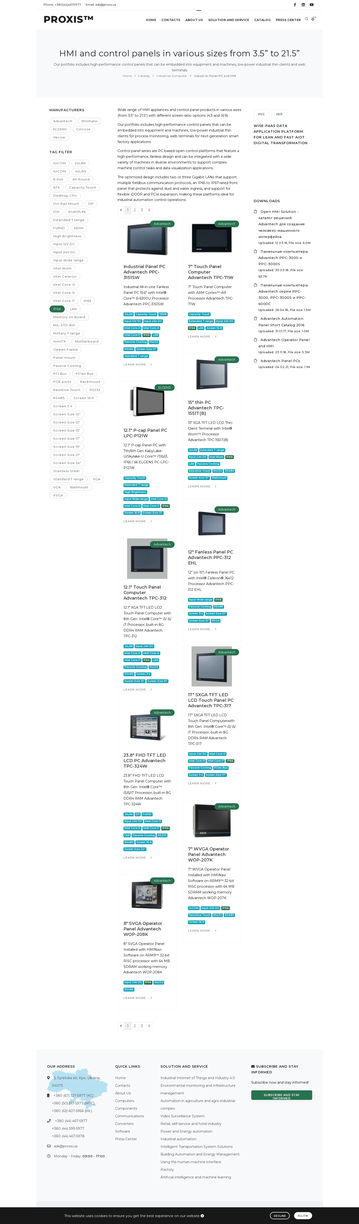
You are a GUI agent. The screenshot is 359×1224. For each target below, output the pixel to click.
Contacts (168, 20)
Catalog (261, 20)
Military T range (66, 333)
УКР (279, 114)
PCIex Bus (84, 373)
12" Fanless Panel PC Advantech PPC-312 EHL (210, 557)
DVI (56, 212)
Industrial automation (178, 1139)
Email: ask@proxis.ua (101, 4)
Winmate (89, 121)
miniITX (59, 341)
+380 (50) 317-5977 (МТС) (73, 1103)
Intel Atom (62, 268)
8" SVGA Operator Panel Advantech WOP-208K (142, 929)
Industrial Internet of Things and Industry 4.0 (198, 1078)
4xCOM (59, 171)
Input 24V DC (64, 252)
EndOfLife (77, 212)
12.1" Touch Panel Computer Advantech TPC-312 (144, 593)
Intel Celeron (64, 276)
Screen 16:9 (84, 398)
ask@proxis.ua (65, 1146)
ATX (56, 187)
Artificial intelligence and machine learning (196, 1177)
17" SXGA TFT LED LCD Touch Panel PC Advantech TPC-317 (211, 700)
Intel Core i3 (64, 284)
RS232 (95, 390)
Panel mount (64, 357)
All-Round (81, 179)
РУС (261, 114)
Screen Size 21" (66, 455)
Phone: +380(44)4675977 (62, 4)
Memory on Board (69, 317)
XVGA (58, 495)
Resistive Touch (66, 390)
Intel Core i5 (64, 293)
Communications (129, 1116)
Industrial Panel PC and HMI (214, 76)
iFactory (167, 1169)
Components (126, 1108)
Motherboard (87, 341)
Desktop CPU (65, 195)
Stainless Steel (66, 471)
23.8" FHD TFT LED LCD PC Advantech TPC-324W (144, 761)
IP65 (87, 301)
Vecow (59, 137)
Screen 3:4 (62, 406)
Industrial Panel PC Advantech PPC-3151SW (144, 272)
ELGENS (60, 129)
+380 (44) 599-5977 (68, 1128)
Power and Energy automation (186, 1131)
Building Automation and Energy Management (200, 1154)
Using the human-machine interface (191, 1162)
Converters (124, 1124)
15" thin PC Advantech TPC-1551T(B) (206, 408)
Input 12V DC (64, 244)
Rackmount (90, 382)
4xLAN (80, 171)
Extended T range (69, 220)
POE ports (62, 382)
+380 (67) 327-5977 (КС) (73, 1095)
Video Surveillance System (183, 1116)
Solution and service (227, 20)
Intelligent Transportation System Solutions (197, 1147)
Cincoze (83, 129)
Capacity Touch (82, 187)
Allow (303, 1215)
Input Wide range (68, 260)
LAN (73, 309)
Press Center (287, 20)
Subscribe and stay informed (282, 1096)
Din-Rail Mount (66, 204)
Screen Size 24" (67, 463)
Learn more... (138, 364)
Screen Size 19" (66, 446)
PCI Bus (60, 373)
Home (148, 20)
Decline (280, 1216)
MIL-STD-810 (64, 325)
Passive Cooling (67, 366)
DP (91, 204)
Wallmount (79, 487)
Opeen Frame (65, 349)
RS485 (58, 398)
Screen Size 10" (67, 414)
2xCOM (59, 163)
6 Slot (58, 179)
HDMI (79, 228)
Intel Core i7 (64, 301)
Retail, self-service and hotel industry (191, 1124)
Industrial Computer (171, 76)
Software (122, 1131)
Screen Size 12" (66, 422)
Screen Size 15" (66, 430)
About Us (192, 20)
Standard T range (68, 479)
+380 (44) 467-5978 (68, 1136)
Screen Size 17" (66, 438)
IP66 (57, 309)
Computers (124, 1101)
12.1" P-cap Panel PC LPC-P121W (145, 433)
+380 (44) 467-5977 (71, 1121)
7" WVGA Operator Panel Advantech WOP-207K (208, 854)
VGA (96, 479)
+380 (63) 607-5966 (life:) (72, 1111)
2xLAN (80, 163)
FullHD (59, 228)
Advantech (62, 121)
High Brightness (67, 236)
